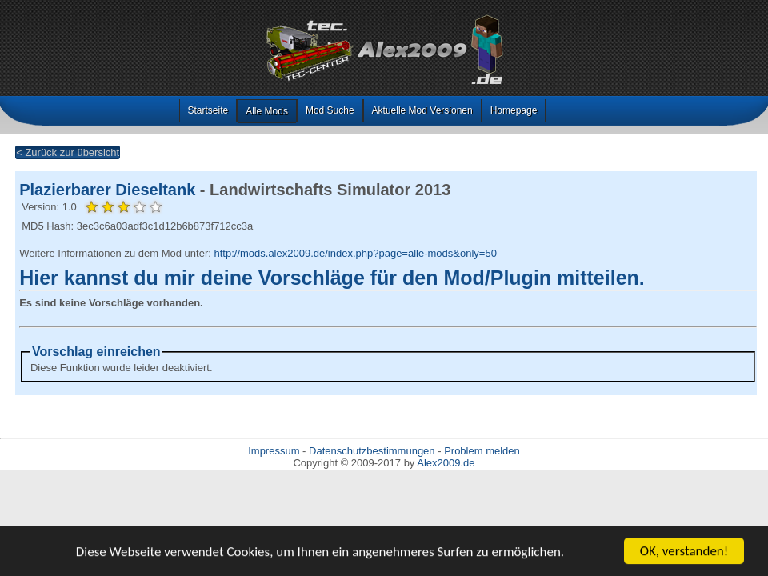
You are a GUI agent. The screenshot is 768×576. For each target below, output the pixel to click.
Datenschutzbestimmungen (372, 451)
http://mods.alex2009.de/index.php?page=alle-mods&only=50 (355, 253)
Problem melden (482, 451)
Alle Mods (267, 111)
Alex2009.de (445, 463)
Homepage (514, 110)
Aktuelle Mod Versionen (422, 110)
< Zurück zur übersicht (67, 152)
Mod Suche (330, 110)
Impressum (273, 451)
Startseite (208, 110)
